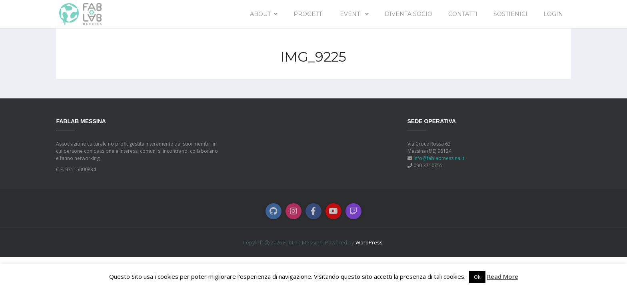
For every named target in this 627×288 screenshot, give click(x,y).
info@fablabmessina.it (438, 158)
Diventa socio (408, 14)
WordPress (369, 242)
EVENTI (351, 14)
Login (553, 14)
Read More (502, 276)
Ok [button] (477, 276)
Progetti (309, 14)
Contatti (462, 14)
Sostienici (510, 14)
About (260, 14)
